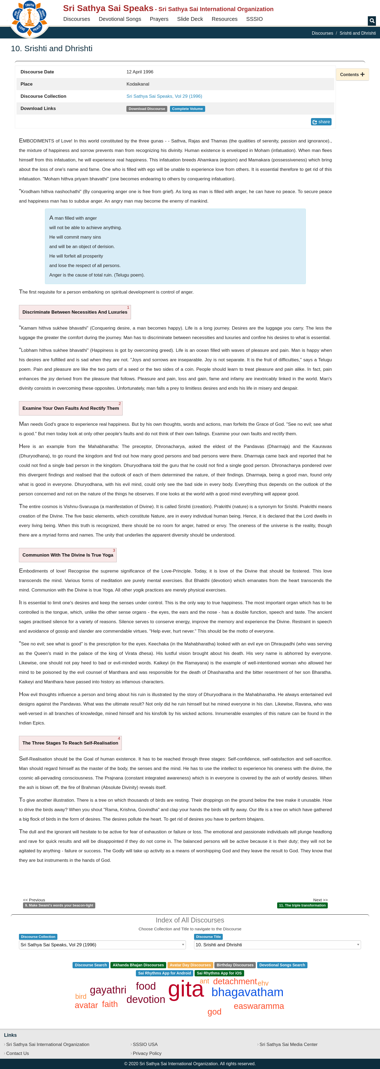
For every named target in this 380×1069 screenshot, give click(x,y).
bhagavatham (247, 992)
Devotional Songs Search (282, 965)
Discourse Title (208, 937)
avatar (86, 1005)
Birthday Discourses (235, 965)
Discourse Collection (38, 937)
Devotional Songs (120, 19)
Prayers (159, 19)
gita (186, 988)
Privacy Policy (147, 1053)
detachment (235, 981)
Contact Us (17, 1053)
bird (81, 996)
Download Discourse (147, 109)
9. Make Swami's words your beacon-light (59, 905)
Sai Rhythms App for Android (164, 973)
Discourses (76, 19)
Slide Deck (190, 19)
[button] (352, 74)
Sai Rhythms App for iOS (219, 973)
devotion (145, 999)
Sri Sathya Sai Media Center (289, 1044)
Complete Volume (187, 109)
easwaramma (259, 1006)
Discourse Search (91, 965)
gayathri (108, 990)
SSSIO (254, 19)
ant (204, 981)
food (146, 986)
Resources (225, 19)
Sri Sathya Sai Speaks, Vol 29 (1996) (164, 96)
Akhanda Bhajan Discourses (138, 965)
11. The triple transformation (302, 905)
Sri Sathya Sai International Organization (47, 1044)
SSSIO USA (145, 1044)
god (215, 1011)
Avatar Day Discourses (190, 965)
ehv (263, 983)
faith (110, 1004)
